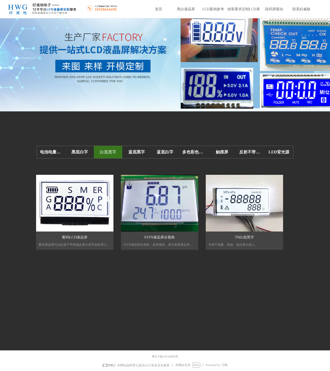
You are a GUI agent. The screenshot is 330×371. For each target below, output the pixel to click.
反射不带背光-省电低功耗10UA (252, 152)
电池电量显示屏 (52, 152)
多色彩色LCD (195, 152)
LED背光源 (278, 152)
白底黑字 (108, 152)
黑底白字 (79, 152)
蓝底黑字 (136, 152)
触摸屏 (222, 152)
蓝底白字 (165, 152)
